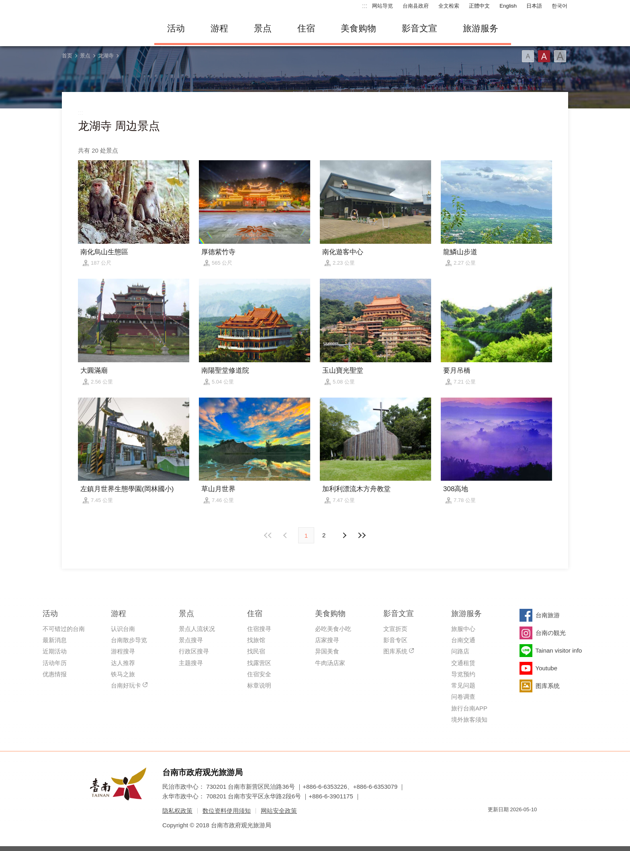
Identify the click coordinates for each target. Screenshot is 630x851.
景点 (263, 28)
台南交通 (463, 640)
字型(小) (528, 56)
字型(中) (544, 56)
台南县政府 (416, 6)
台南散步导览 (129, 640)
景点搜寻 (191, 640)
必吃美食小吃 (333, 628)
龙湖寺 (106, 56)
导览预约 (463, 674)
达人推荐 (123, 662)
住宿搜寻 (259, 628)
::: (364, 5)
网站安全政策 (279, 810)
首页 (67, 56)
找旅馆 (256, 640)
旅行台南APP (469, 708)
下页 (286, 535)
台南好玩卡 (126, 685)
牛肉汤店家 (330, 662)
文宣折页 (395, 628)
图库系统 (395, 651)
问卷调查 (463, 696)
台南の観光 (551, 632)
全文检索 (448, 6)
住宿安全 (259, 674)
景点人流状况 (197, 628)
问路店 (460, 651)
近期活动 (55, 651)
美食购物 (358, 28)
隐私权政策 (177, 810)
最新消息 (55, 640)
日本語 (534, 6)
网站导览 (382, 6)
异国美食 (327, 651)
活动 (176, 28)
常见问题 (463, 685)
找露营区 (259, 662)
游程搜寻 (123, 651)
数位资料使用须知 (226, 810)
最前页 (268, 535)
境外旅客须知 (469, 719)
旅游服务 (480, 28)
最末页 (362, 535)
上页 (344, 535)
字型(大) (560, 56)
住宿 (306, 28)
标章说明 (259, 685)
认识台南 (123, 628)
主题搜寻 (191, 662)
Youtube (547, 668)
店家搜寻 (327, 640)
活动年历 (55, 662)
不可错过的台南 (64, 628)
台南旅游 (548, 615)
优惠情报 (55, 674)
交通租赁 (463, 662)
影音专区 (395, 640)
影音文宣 (419, 28)
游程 (219, 28)
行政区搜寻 (194, 651)
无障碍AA (522, 824)
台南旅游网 (102, 28)
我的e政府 (494, 824)
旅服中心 (463, 628)
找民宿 (256, 651)
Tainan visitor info (559, 650)
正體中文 (479, 6)
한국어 (559, 6)
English (508, 6)
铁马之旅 (123, 674)
